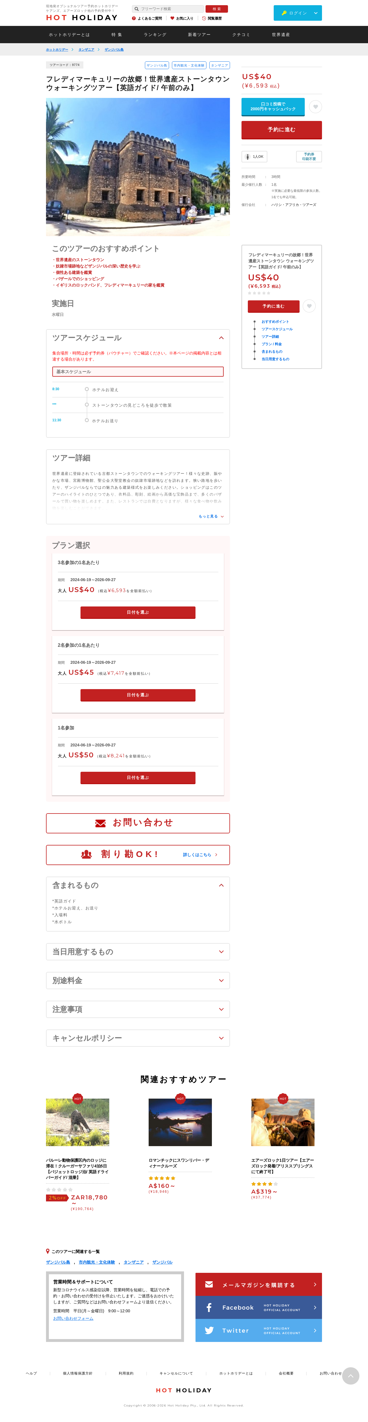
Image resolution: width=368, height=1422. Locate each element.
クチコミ (241, 34)
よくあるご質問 (150, 18)
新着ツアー (199, 34)
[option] (138, 167)
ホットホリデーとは (69, 34)
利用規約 (126, 1373)
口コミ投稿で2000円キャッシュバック (273, 106)
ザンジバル (162, 1262)
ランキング (155, 34)
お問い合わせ (143, 822)
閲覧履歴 (215, 18)
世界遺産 (281, 34)
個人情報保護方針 (78, 1373)
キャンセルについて (176, 1373)
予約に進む (282, 129)
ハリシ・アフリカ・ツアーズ (293, 205)
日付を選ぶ (138, 612)
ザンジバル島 (114, 49)
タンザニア (86, 49)
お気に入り (184, 18)
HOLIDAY (82, 17)
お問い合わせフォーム (73, 1318)
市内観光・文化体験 (189, 65)
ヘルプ (31, 1373)
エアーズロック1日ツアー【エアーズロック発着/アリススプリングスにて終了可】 (282, 1166)
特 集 (117, 34)
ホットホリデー (57, 49)
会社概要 (286, 1373)
